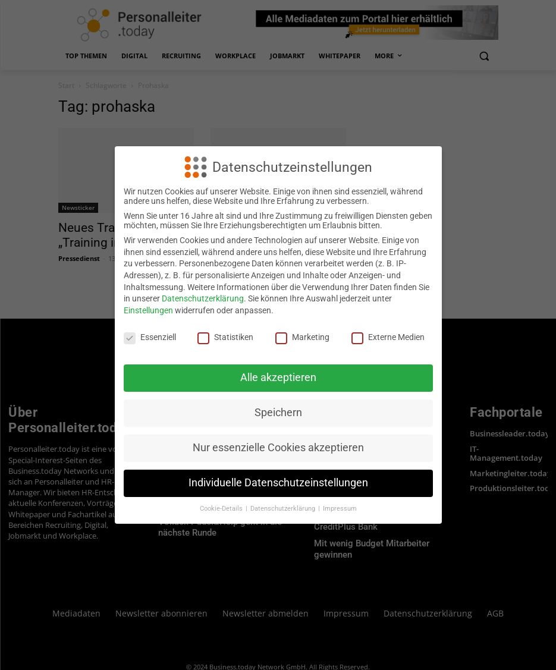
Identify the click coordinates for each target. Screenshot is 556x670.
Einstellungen (148, 310)
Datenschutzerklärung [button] (283, 508)
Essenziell (150, 337)
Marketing (302, 337)
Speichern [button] (278, 413)
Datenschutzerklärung (203, 298)
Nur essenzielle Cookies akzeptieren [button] (278, 448)
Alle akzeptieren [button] (278, 377)
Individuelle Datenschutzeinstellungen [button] (278, 483)
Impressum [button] (340, 508)
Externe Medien (388, 337)
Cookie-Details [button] (222, 508)
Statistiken (225, 337)
